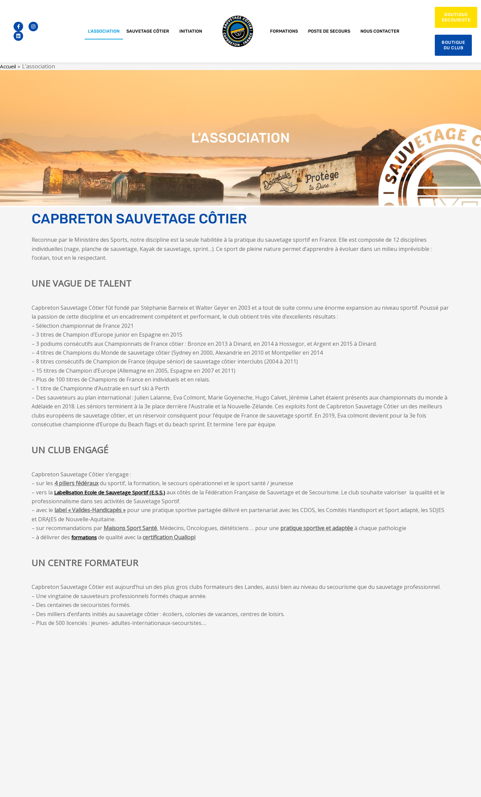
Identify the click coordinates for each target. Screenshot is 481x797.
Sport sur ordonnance (352, 709)
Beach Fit (338, 700)
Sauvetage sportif (347, 691)
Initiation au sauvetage (353, 681)
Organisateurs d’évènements (359, 737)
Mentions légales (196, 785)
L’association (104, 31)
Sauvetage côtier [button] (149, 31)
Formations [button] (285, 31)
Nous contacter (379, 31)
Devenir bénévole (347, 728)
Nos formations (345, 718)
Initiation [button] (192, 31)
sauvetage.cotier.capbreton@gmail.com (224, 700)
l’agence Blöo (457, 785)
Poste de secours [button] (331, 31)
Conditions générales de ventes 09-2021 (51, 785)
